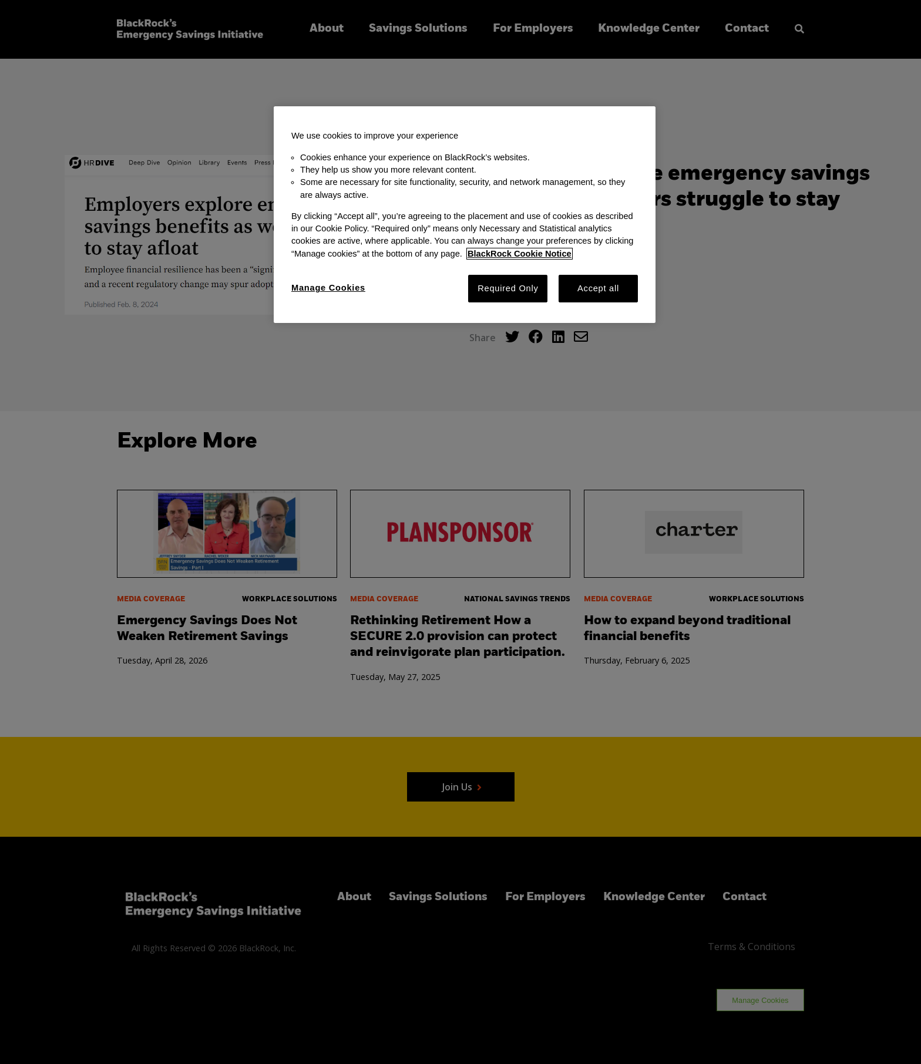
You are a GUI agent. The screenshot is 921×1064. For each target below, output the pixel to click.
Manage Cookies (328, 287)
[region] (465, 214)
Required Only (508, 288)
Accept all (598, 288)
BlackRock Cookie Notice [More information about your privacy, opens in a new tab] (520, 253)
